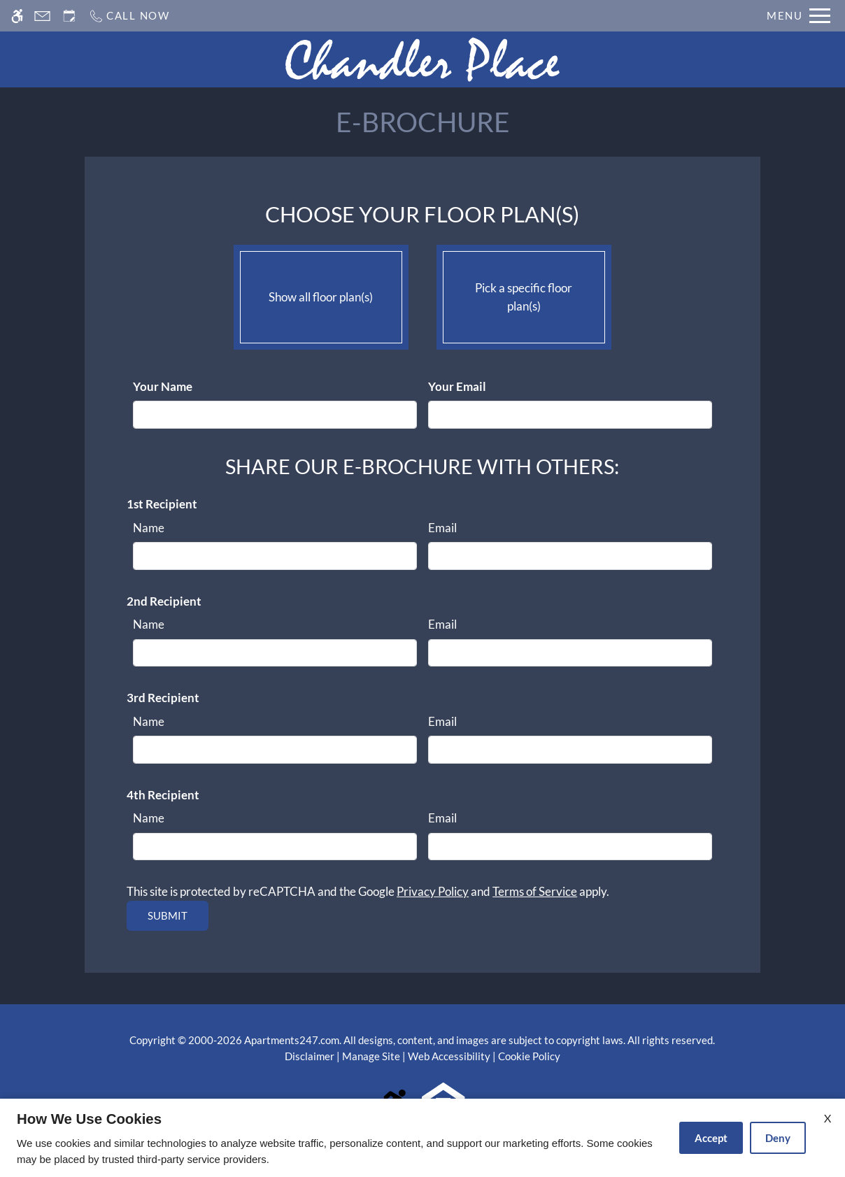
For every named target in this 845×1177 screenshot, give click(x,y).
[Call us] (129, 15)
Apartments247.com (291, 1040)
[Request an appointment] (69, 15)
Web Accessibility (449, 1056)
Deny (777, 1138)
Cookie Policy (529, 1056)
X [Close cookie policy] (827, 1118)
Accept (711, 1138)
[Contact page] (42, 15)
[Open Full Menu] (798, 15)
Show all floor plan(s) (321, 294)
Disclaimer (309, 1056)
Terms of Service (534, 891)
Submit (167, 915)
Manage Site (371, 1056)
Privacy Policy (433, 891)
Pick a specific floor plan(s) (523, 294)
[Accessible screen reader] (17, 15)
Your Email (457, 386)
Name (148, 527)
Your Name (162, 386)
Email (442, 527)
